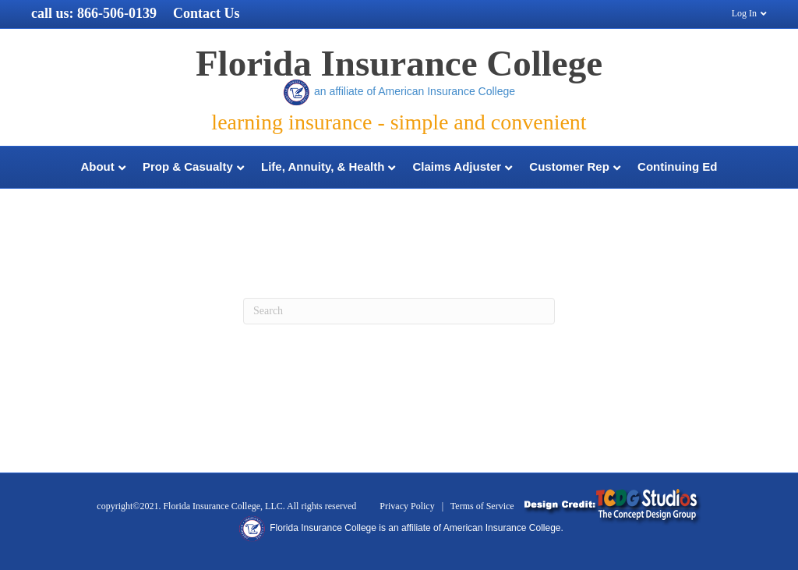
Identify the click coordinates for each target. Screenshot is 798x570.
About (97, 166)
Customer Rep (569, 166)
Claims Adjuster (457, 166)
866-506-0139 (117, 13)
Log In (744, 13)
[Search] (399, 311)
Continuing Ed (677, 166)
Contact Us (206, 13)
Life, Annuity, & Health (322, 166)
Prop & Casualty (188, 166)
